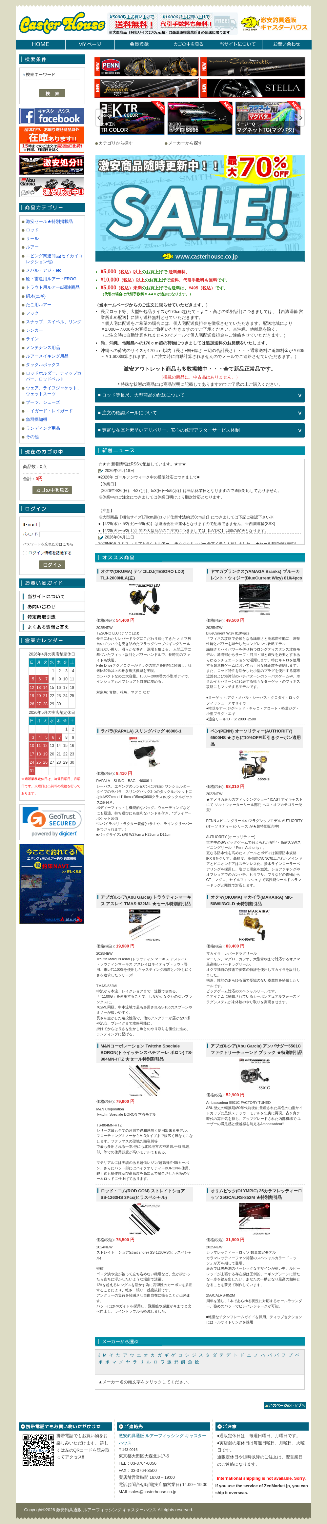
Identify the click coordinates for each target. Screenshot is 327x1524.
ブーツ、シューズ (43, 402)
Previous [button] (99, 117)
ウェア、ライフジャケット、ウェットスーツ (53, 390)
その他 (32, 436)
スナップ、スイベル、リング (53, 321)
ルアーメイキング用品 (47, 356)
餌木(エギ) (36, 296)
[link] (52, 821)
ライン (32, 338)
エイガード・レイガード (49, 410)
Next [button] (300, 117)
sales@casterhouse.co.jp (153, 1491)
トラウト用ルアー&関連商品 (53, 287)
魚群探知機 (36, 419)
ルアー (32, 246)
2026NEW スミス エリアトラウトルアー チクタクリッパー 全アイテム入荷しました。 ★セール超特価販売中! (197, 543)
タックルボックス (43, 364)
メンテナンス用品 (43, 347)
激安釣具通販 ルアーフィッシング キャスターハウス (107, 1509)
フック (32, 313)
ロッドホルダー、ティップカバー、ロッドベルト (53, 376)
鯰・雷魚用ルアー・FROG (51, 278)
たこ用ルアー (38, 304)
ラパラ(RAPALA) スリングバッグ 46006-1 (141, 731)
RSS (135, 464)
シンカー (34, 330)
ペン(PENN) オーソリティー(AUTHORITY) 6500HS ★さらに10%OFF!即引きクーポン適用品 (256, 738)
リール (32, 238)
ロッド (32, 229)
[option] (132, 118)
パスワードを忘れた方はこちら (48, 544)
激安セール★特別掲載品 (49, 221)
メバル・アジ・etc (43, 270)
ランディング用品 (43, 428)
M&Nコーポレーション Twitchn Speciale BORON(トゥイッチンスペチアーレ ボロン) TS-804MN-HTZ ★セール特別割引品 (147, 1053)
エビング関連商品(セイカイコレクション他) (54, 258)
